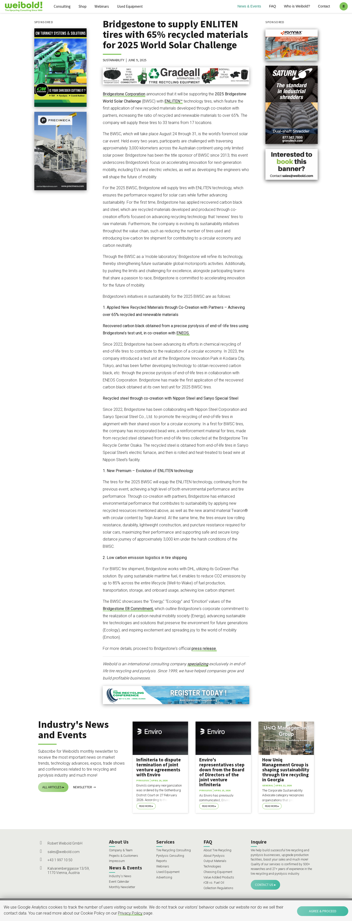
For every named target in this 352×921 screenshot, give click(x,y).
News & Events (249, 6)
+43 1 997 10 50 (60, 860)
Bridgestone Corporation (124, 94)
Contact (324, 6)
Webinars (102, 6)
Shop (83, 6)
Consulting (62, 6)
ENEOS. (183, 333)
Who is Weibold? (297, 6)
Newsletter (82, 787)
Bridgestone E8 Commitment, (128, 608)
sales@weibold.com (64, 852)
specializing (197, 664)
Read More (145, 806)
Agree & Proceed (322, 911)
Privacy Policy (130, 913)
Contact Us (264, 884)
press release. (204, 648)
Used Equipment (130, 6)
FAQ (272, 6)
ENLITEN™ (173, 101)
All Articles (52, 787)
